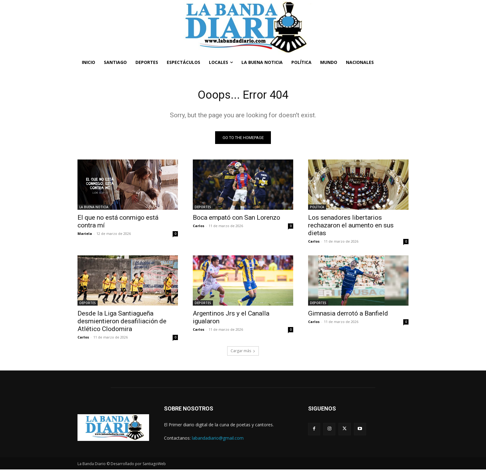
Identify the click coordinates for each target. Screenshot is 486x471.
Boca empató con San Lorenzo (236, 219)
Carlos (198, 227)
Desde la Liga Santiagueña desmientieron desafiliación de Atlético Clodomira (121, 322)
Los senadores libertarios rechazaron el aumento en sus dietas (351, 226)
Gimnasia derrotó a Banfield (348, 315)
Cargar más (243, 352)
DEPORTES (203, 208)
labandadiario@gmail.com (218, 439)
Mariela (84, 235)
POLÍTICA (317, 208)
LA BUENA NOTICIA (93, 208)
